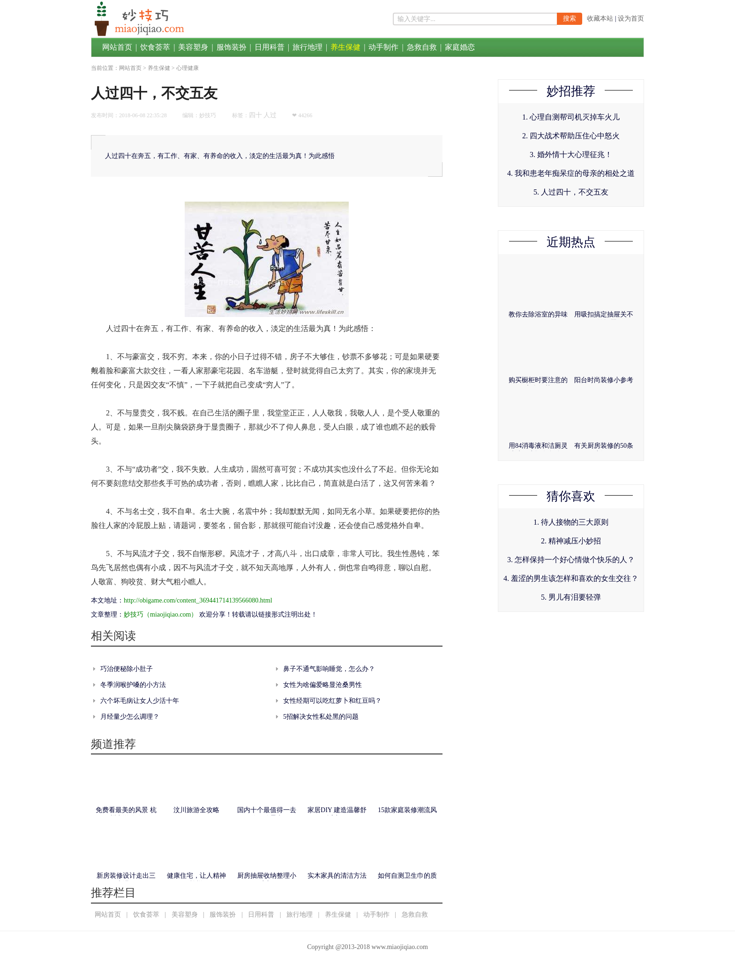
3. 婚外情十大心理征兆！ (571, 154)
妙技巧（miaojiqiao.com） (160, 614)
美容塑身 (193, 47)
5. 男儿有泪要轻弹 (571, 597)
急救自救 (422, 47)
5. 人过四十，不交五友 (570, 192)
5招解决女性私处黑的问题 (321, 716)
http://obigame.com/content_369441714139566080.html (198, 600)
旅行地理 (307, 47)
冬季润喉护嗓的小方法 (133, 684)
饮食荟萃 (155, 47)
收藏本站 (600, 18)
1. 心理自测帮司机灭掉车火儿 (571, 117)
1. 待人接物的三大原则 (570, 522)
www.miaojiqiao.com (399, 946)
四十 (255, 115)
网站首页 (117, 47)
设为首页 (631, 18)
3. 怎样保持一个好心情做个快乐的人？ (571, 560)
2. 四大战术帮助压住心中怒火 (571, 136)
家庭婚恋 (460, 47)
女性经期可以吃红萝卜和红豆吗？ (332, 700)
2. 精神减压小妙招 (571, 541)
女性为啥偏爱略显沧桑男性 (322, 684)
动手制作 (383, 47)
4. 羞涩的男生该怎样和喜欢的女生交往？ (570, 578)
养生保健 (345, 47)
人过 (270, 115)
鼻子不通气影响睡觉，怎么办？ (329, 668)
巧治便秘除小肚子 (126, 668)
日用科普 (270, 47)
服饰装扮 (232, 47)
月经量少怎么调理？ (129, 716)
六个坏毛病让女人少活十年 (139, 700)
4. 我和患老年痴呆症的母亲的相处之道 (571, 173)
